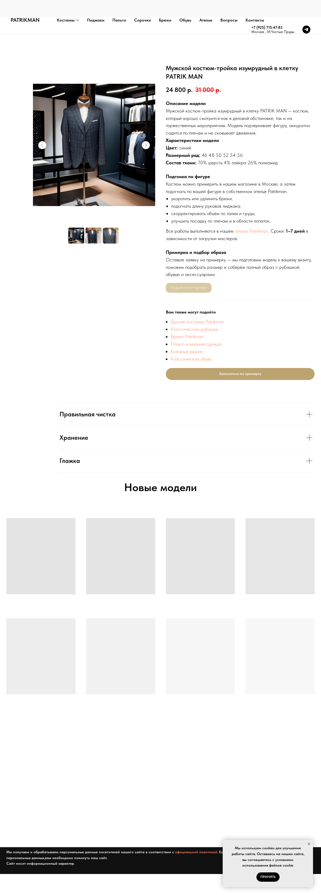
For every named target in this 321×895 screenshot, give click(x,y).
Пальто (119, 2)
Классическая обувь (191, 359)
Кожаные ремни (187, 351)
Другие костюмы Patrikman (197, 321)
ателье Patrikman (251, 231)
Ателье (205, 2)
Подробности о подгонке (189, 288)
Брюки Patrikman (187, 336)
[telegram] (306, 12)
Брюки (165, 2)
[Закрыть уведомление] (309, 844)
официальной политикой (196, 856)
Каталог (29, 26)
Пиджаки (95, 2)
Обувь (185, 2)
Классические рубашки (194, 329)
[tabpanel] (160, 437)
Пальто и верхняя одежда (196, 344)
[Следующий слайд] (146, 145)
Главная (11, 26)
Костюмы (66, 2)
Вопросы (229, 2)
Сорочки (142, 2)
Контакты (255, 2)
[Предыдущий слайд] (42, 145)
